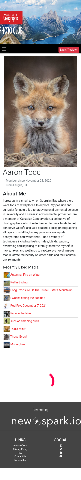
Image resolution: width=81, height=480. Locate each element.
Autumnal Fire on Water (25, 274)
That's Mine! (18, 329)
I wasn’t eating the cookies (27, 298)
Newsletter (20, 460)
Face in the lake (20, 313)
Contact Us (20, 456)
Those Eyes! (18, 336)
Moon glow (17, 344)
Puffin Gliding (19, 282)
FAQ (20, 452)
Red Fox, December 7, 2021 (28, 305)
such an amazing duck (24, 321)
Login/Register (69, 49)
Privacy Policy (20, 449)
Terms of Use (20, 445)
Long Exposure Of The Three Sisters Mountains (41, 290)
